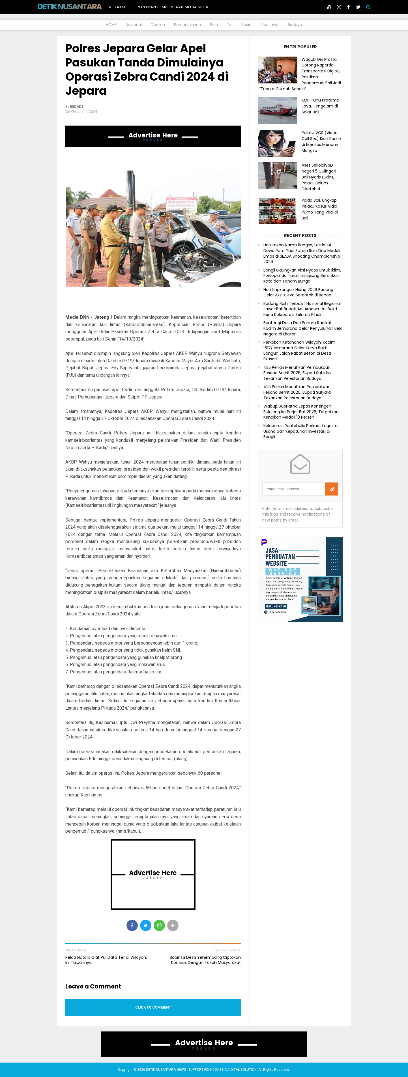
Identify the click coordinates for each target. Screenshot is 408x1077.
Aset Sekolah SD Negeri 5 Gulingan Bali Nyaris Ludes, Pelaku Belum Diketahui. (319, 176)
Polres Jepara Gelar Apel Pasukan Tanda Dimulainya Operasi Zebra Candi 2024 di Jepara (146, 69)
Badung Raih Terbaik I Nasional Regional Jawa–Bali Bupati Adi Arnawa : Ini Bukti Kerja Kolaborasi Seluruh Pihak (302, 309)
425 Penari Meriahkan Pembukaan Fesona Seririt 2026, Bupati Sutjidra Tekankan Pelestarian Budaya (297, 373)
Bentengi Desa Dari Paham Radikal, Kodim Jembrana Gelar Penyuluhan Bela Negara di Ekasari (303, 328)
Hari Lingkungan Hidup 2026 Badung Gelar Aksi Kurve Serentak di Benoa (298, 292)
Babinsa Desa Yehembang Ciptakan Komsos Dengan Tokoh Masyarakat (205, 960)
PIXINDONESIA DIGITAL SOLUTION (230, 1070)
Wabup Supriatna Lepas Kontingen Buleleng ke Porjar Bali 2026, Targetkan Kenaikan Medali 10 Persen (301, 412)
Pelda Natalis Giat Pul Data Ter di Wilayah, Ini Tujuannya (106, 960)
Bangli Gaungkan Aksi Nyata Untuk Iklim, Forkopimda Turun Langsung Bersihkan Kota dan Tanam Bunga (302, 276)
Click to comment (153, 1007)
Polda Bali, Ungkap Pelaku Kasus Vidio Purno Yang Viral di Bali (320, 209)
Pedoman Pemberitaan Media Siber (173, 7)
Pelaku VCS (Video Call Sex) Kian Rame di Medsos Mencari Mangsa (321, 141)
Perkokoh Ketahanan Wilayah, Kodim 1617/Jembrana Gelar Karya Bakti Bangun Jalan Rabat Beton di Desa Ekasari (299, 351)
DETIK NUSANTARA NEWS (80, 6)
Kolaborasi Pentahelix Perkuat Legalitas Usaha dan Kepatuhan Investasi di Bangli (301, 431)
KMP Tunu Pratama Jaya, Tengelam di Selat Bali (320, 106)
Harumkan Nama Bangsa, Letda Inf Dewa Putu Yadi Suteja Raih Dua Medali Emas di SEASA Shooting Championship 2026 (301, 253)
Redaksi (117, 7)
